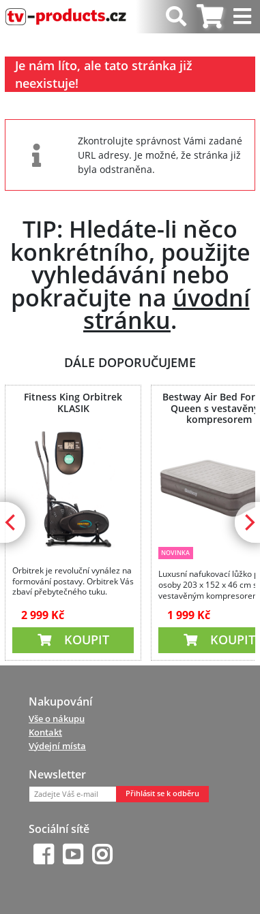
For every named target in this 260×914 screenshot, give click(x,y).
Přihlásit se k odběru (162, 793)
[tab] (210, 16)
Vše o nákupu (57, 718)
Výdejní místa (57, 746)
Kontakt (45, 732)
